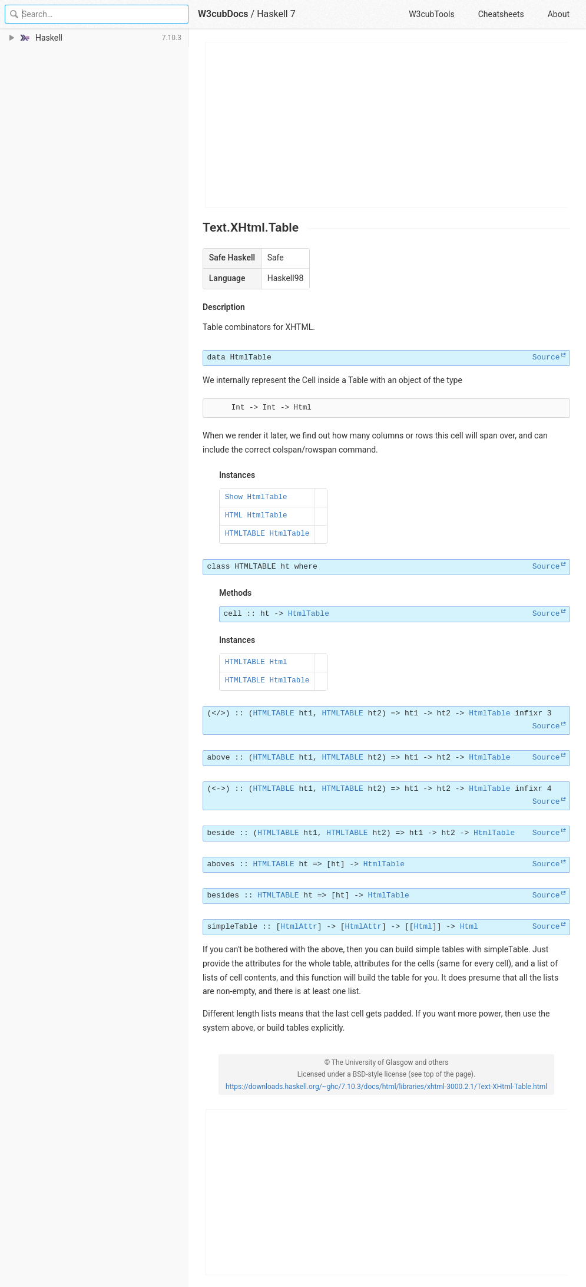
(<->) (218, 788)
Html (278, 662)
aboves (221, 864)
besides (223, 895)
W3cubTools (431, 14)
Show (234, 497)
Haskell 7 (276, 13)
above (218, 757)
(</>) (218, 713)
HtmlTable (251, 357)
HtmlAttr (298, 926)
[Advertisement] (387, 124)
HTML (234, 516)
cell (233, 613)
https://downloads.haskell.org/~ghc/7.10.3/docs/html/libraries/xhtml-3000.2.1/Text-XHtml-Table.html (386, 1087)
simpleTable (232, 926)
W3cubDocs (223, 13)
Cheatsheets (501, 14)
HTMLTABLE (245, 534)
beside (221, 833)
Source (546, 357)
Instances (237, 475)
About (559, 14)
